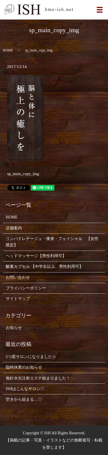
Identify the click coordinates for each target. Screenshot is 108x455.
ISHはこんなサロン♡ (25, 389)
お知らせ (14, 328)
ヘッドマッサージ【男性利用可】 (36, 256)
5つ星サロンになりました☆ (31, 357)
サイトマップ (18, 299)
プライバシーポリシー (26, 288)
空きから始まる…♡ (24, 399)
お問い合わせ (18, 277)
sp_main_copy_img (23, 174)
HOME (8, 50)
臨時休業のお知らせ (24, 367)
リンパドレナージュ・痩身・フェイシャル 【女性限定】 (52, 242)
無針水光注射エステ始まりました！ (38, 378)
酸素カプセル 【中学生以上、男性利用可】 (45, 266)
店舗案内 (14, 228)
